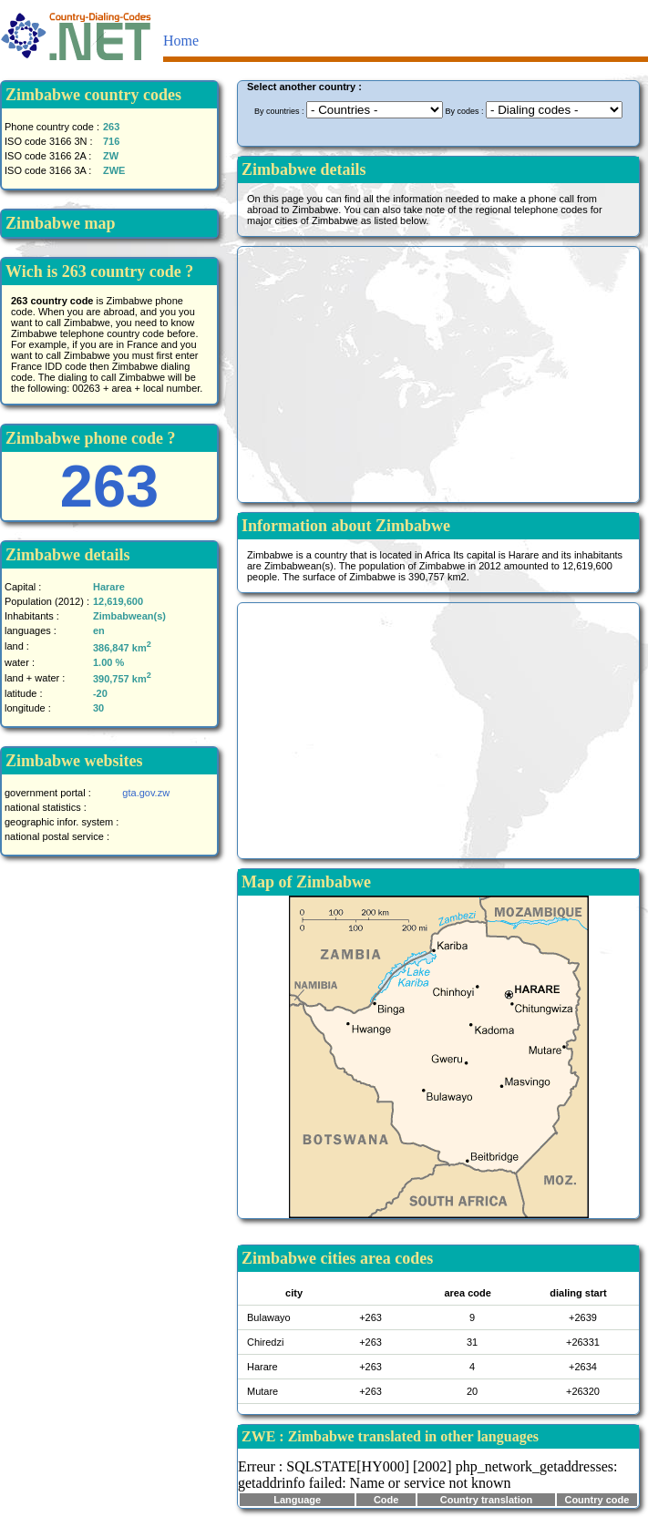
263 (109, 486)
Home (181, 40)
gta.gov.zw (146, 792)
